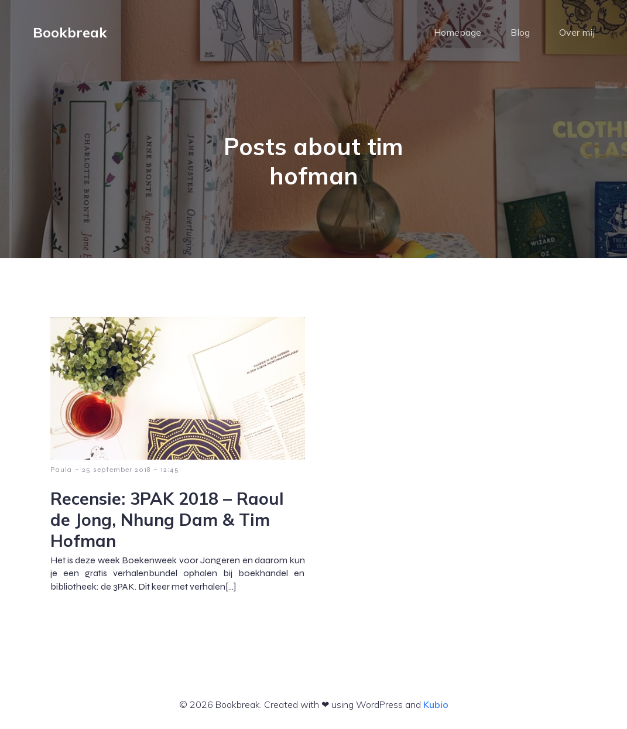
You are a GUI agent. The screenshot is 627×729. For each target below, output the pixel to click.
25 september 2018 (116, 470)
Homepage (457, 32)
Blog (520, 32)
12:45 (169, 470)
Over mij (577, 32)
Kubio (435, 704)
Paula (61, 470)
